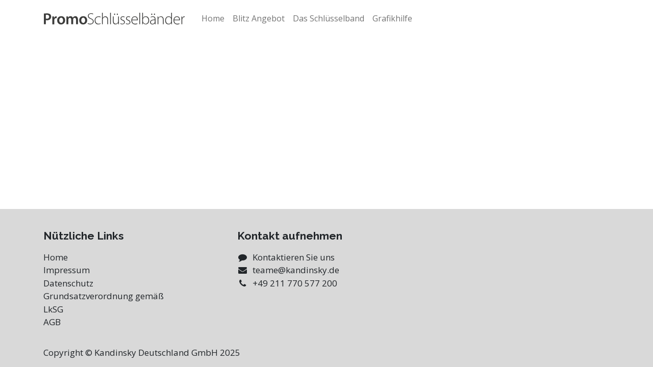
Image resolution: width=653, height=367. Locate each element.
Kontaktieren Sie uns (294, 257)
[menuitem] (213, 18)
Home (55, 257)
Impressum (66, 270)
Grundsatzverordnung (88, 296)
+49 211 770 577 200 (295, 283)
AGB (52, 322)
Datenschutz (68, 283)
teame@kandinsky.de (296, 270)
